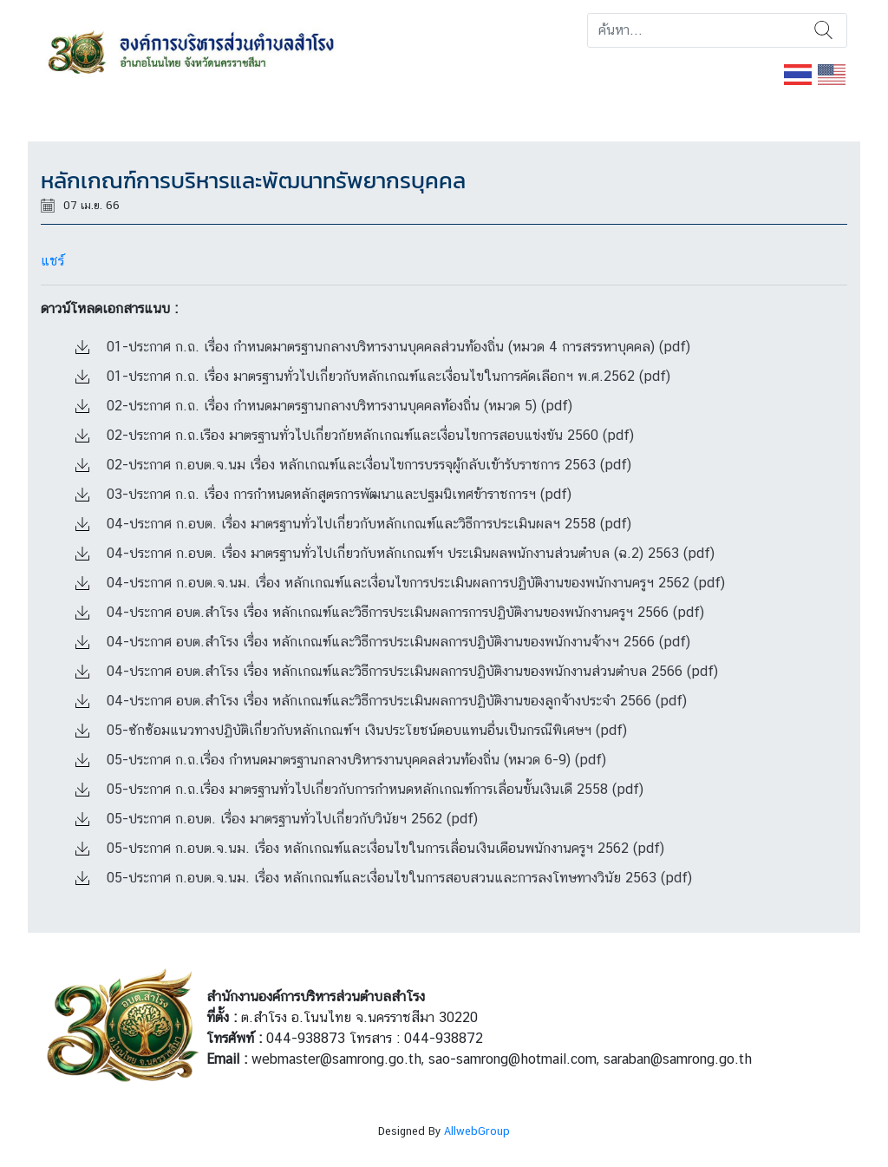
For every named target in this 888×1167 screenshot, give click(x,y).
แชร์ (52, 260)
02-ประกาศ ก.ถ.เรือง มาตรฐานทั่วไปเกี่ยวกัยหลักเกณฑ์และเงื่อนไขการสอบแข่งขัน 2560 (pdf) (354, 435)
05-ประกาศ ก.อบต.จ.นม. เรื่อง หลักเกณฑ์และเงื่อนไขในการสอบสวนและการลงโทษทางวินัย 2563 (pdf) (383, 877)
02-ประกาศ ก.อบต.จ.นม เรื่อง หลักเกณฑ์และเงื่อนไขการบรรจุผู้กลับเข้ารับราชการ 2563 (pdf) (353, 464)
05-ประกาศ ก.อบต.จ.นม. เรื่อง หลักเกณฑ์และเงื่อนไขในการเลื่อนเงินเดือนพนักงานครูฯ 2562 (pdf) (369, 848)
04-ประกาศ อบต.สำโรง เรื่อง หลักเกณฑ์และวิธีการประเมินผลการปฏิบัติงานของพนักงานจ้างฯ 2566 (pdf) (382, 641)
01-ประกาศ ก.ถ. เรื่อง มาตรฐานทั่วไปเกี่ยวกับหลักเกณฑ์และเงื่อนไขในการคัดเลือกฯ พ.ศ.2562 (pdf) (372, 376)
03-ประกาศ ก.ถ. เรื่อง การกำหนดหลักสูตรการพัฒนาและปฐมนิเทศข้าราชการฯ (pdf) (323, 494)
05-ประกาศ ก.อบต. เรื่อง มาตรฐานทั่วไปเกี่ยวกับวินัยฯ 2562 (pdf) (276, 818)
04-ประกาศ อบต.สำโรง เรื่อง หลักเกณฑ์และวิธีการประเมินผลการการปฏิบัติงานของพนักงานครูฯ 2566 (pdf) (389, 612)
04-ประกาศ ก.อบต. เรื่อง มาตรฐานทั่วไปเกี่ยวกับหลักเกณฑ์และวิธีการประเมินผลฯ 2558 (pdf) (353, 523)
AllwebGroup (477, 1130)
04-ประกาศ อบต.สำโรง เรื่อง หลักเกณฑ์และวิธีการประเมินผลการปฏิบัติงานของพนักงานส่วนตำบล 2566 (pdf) (396, 671)
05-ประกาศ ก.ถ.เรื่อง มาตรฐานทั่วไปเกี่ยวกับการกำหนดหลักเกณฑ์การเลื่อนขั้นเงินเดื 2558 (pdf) (359, 789)
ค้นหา (823, 30)
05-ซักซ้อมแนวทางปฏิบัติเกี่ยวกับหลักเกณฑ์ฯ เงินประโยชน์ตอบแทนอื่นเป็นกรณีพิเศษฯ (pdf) (351, 730)
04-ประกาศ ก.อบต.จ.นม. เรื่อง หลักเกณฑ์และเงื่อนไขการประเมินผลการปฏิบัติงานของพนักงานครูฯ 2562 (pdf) (400, 582)
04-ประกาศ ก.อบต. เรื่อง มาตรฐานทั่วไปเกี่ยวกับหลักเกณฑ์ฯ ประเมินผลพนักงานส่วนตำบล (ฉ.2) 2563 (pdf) (395, 553)
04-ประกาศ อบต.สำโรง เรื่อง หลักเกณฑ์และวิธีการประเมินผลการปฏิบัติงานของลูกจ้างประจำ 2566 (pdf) (381, 700)
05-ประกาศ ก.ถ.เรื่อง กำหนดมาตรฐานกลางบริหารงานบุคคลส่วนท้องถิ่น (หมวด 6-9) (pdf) (340, 759)
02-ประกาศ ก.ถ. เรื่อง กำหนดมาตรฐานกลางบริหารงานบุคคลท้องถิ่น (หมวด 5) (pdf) (323, 405)
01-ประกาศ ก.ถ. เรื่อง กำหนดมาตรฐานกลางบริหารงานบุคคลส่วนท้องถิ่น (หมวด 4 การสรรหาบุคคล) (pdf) (382, 346)
